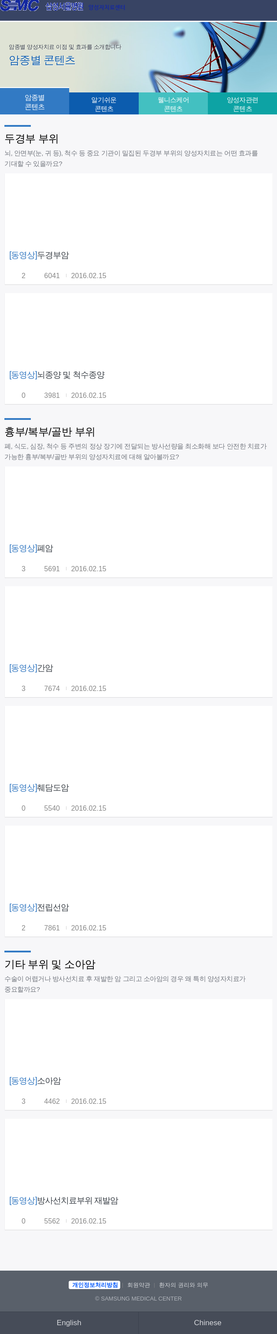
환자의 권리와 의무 (183, 1285)
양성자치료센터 (107, 8)
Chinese (208, 1323)
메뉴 (264, 11)
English (69, 1323)
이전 (12, 11)
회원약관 (138, 1285)
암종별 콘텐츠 (35, 102)
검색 (246, 11)
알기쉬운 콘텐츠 (103, 104)
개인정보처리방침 (95, 1285)
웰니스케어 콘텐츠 (173, 104)
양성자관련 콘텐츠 (242, 104)
